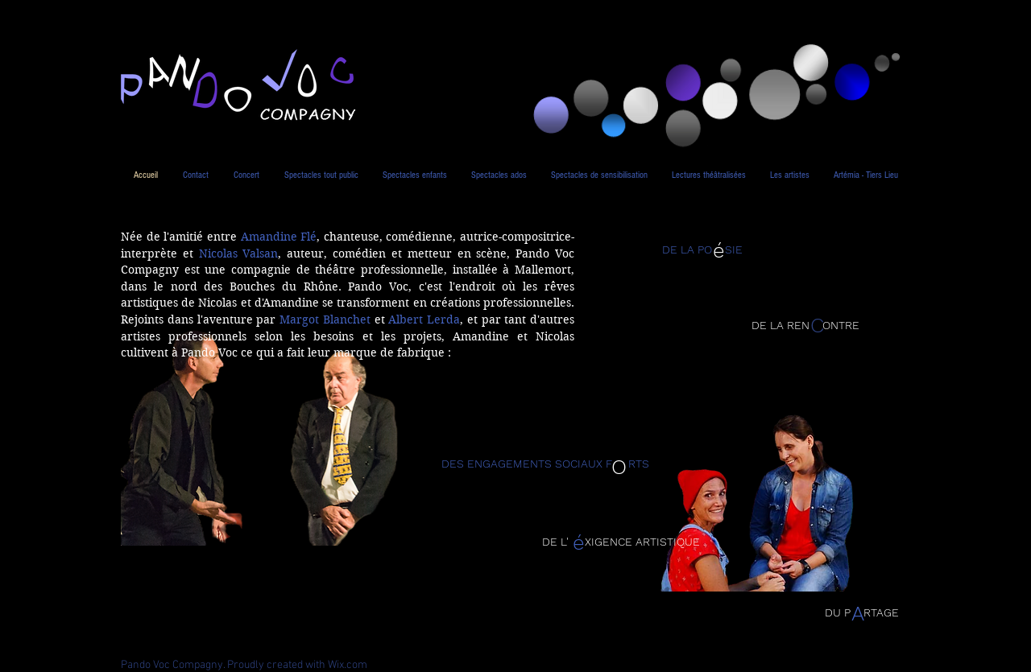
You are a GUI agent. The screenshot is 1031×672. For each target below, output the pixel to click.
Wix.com (347, 665)
